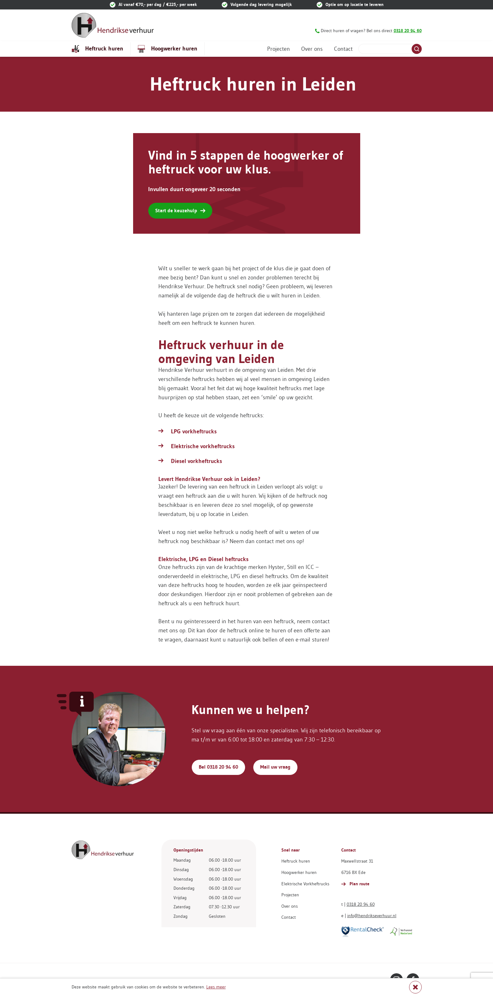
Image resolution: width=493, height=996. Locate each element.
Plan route (355, 884)
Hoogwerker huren (167, 49)
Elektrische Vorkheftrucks (305, 884)
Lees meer (216, 987)
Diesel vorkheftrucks (196, 461)
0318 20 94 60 (361, 904)
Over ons (312, 48)
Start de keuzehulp (180, 210)
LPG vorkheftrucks (194, 431)
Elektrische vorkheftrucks (203, 446)
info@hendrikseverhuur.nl (371, 915)
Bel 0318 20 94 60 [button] (218, 767)
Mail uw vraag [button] (275, 767)
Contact (343, 48)
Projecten (278, 48)
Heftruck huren (97, 49)
